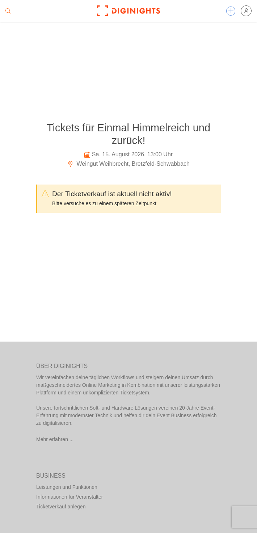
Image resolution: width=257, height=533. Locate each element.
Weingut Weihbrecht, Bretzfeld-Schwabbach (128, 164)
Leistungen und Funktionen (66, 487)
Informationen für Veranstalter (69, 497)
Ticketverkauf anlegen (60, 506)
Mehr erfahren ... (55, 439)
